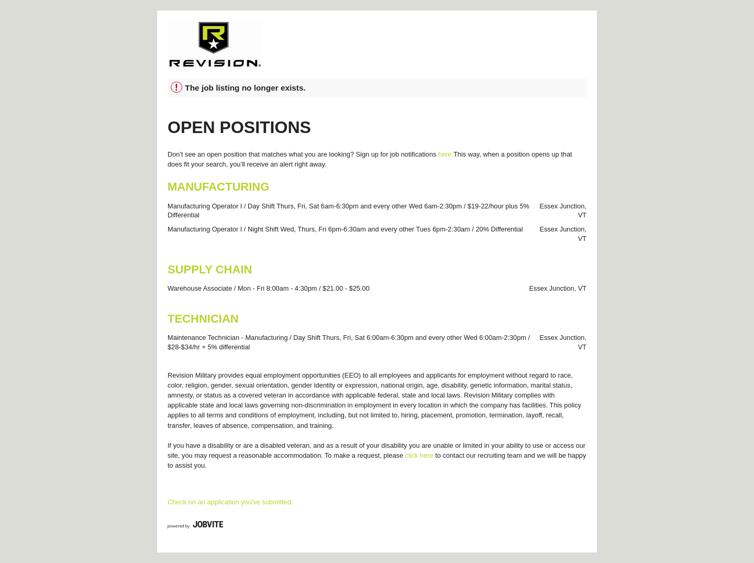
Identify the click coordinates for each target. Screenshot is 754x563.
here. (445, 154)
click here (419, 455)
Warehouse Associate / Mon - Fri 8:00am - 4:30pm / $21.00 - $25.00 (269, 288)
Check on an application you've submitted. (230, 502)
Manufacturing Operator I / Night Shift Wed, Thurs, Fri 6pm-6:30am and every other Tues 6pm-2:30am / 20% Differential (345, 229)
